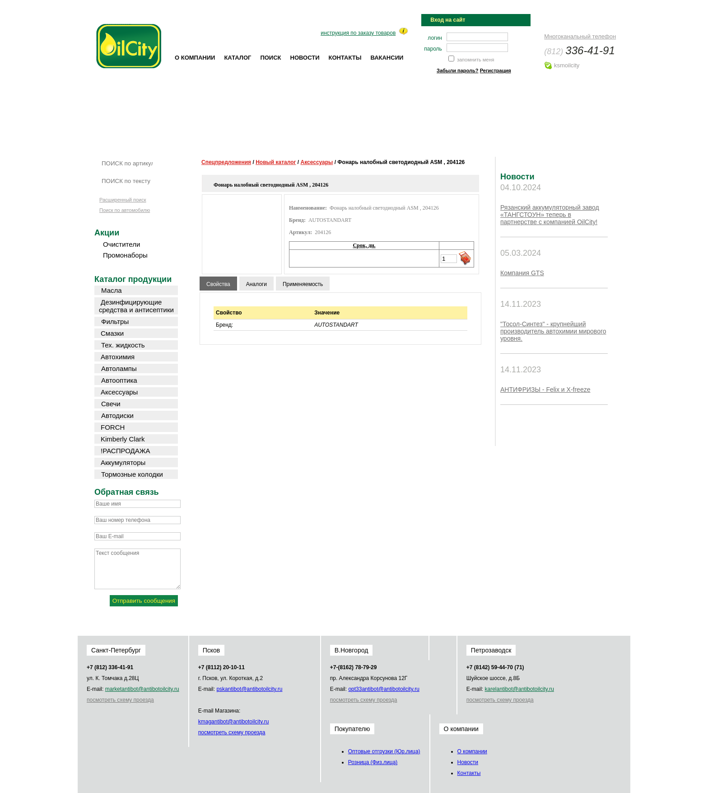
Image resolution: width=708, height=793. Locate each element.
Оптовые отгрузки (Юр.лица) (384, 751)
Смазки (112, 333)
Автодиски (117, 415)
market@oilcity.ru (142, 689)
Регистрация (495, 70)
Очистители (121, 244)
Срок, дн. (364, 245)
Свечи (111, 404)
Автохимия (118, 357)
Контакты (345, 57)
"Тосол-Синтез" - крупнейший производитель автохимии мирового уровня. (553, 331)
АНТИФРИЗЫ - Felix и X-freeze (545, 389)
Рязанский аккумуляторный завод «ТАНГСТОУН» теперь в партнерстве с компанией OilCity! (549, 214)
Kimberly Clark (123, 439)
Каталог (237, 57)
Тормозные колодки (132, 474)
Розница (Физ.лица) (373, 762)
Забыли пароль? (457, 70)
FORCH (113, 427)
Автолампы (119, 368)
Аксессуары (317, 162)
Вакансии (386, 57)
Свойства (218, 284)
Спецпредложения (226, 162)
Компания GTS (522, 273)
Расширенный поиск (122, 199)
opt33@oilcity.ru (383, 689)
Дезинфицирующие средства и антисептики (136, 306)
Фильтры (115, 321)
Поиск (270, 57)
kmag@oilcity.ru (233, 721)
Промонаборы (125, 255)
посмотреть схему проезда (120, 700)
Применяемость (303, 284)
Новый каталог (276, 162)
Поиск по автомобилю (124, 210)
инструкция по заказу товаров (358, 33)
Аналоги (256, 284)
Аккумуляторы (123, 462)
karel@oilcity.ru (519, 689)
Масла (111, 290)
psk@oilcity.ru (249, 689)
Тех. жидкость (123, 345)
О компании (195, 57)
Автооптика (119, 380)
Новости (305, 57)
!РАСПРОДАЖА (125, 451)
